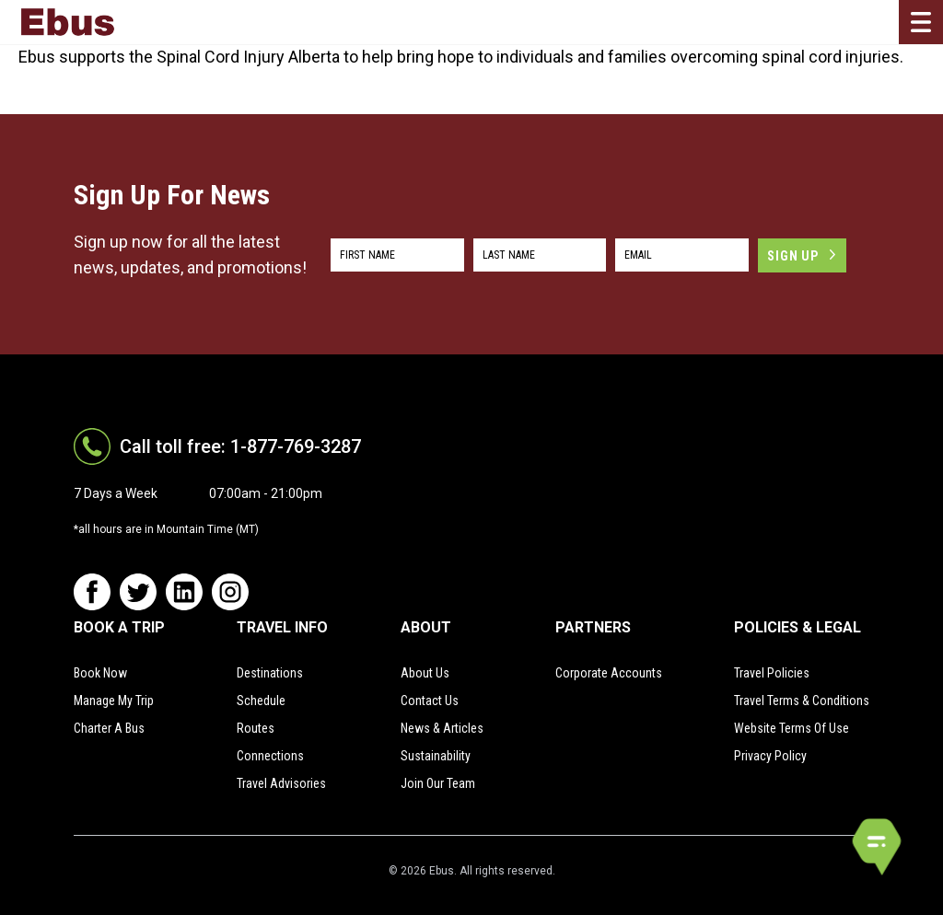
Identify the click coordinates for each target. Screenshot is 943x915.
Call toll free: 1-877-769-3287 (240, 446)
